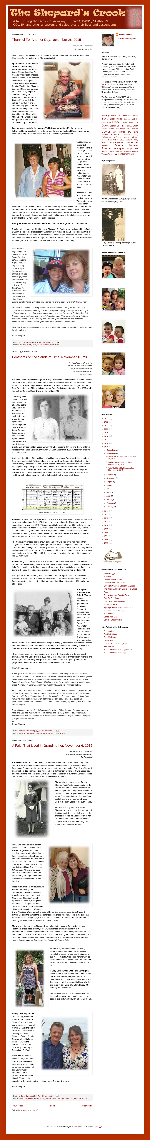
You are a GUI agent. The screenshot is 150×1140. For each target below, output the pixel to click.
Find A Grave (109, 647)
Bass (124, 115)
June (109, 489)
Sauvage (119, 145)
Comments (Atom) (30, 1110)
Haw (129, 132)
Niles (110, 140)
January (110, 507)
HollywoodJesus (110, 604)
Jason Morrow (79, 1126)
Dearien (113, 126)
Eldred (37, 733)
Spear (57, 733)
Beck (128, 115)
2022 (106, 422)
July (108, 485)
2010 (106, 525)
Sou (116, 148)
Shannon (77, 1099)
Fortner (123, 128)
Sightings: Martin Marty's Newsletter (118, 608)
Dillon (34, 345)
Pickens (105, 143)
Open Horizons (110, 592)
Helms (135, 132)
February (110, 503)
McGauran (117, 137)
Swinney (105, 151)
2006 (106, 539)
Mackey (135, 135)
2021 (106, 426)
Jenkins (105, 135)
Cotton (130, 122)
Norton (115, 140)
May (108, 492)
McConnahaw (107, 137)
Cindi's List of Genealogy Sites (116, 643)
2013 (106, 515)
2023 (106, 418)
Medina (127, 137)
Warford (105, 154)
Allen (21, 733)
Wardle (84, 1099)
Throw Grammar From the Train (116, 595)
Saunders (105, 145)
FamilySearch (109, 640)
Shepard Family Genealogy (115, 653)
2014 (106, 511)
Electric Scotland (110, 634)
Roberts (127, 142)
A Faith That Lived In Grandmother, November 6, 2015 (52, 745)
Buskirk (36, 1099)
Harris (122, 132)
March (109, 499)
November (111, 453)
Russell (134, 142)
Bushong (127, 119)
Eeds (124, 126)
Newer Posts (18, 1106)
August (110, 482)
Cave (109, 122)
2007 (106, 536)
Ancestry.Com (109, 631)
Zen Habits (108, 614)
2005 (106, 543)
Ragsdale (119, 143)
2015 (106, 447)
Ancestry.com (107, 84)
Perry (57, 345)
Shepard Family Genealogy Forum (118, 650)
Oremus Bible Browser (113, 580)
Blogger (99, 1126)
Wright (131, 154)
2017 (106, 440)
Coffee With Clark (111, 617)
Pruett (111, 143)
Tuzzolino (119, 151)
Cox (136, 122)
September (111, 478)
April (109, 496)
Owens (128, 139)
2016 (106, 443)
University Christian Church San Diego (119, 586)
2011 (106, 522)
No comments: (48, 342)
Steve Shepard (125, 35)
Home (52, 1106)
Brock (112, 119)
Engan (135, 126)
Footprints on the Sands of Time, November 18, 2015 (51, 357)
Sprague (129, 149)
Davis (32, 733)
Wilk (117, 154)
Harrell (114, 132)
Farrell (111, 128)
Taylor (111, 151)
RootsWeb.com (110, 637)
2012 (106, 518)
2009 (106, 529)
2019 (106, 433)
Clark (29, 345)
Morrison (104, 140)
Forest (117, 128)
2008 (106, 532)
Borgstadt (134, 115)
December (111, 450)
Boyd (25, 345)
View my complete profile (126, 38)
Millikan (135, 137)
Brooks (26, 733)
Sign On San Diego (111, 598)
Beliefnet (107, 577)
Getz (128, 128)
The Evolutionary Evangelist (115, 611)
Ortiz (52, 345)
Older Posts (87, 1106)
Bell (20, 345)
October (110, 475)
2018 (106, 436)
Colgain (48, 1099)
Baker (119, 115)
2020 (106, 429)
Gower (39, 345)
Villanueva (127, 151)
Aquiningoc (111, 115)
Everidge (104, 128)
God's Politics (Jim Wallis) (114, 601)
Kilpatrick (43, 733)
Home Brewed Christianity (114, 583)
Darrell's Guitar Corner (113, 620)
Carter (104, 122)
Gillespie (135, 128)
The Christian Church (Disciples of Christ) (120, 589)
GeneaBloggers (110, 573)
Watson (111, 154)
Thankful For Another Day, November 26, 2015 (46, 40)
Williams (63, 733)
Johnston (46, 345)
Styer (136, 149)
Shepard (51, 733)
